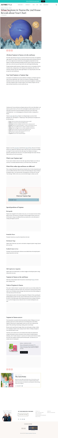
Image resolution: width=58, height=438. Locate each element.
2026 (34, 4)
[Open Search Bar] (56, 5)
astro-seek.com (33, 430)
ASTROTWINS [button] (46, 4)
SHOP (43, 1)
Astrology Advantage (51, 412)
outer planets (16, 147)
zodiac (11, 115)
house (17, 115)
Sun (10, 149)
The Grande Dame (30, 433)
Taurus (33, 279)
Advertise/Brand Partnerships (40, 415)
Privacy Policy (37, 416)
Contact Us (37, 411)
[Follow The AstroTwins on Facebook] (18, 419)
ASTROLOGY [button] (29, 4)
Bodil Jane (27, 433)
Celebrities (49, 411)
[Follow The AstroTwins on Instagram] (20, 419)
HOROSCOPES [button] (21, 4)
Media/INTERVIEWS (38, 413)
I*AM (37, 4)
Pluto (31, 147)
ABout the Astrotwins (39, 412)
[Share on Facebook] (9, 50)
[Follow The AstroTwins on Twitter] (22, 419)
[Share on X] (7, 50)
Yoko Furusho (34, 433)
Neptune (18, 57)
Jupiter (26, 147)
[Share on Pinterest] (12, 50)
